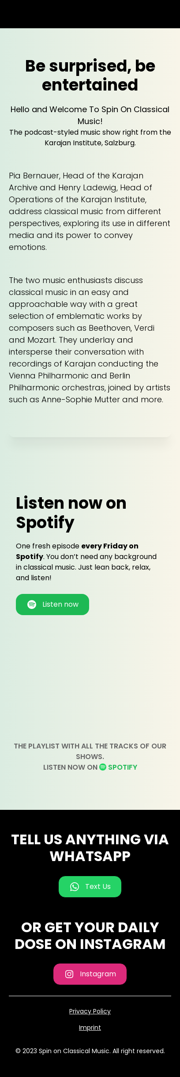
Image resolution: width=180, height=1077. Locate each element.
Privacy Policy (90, 1011)
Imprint (90, 1027)
